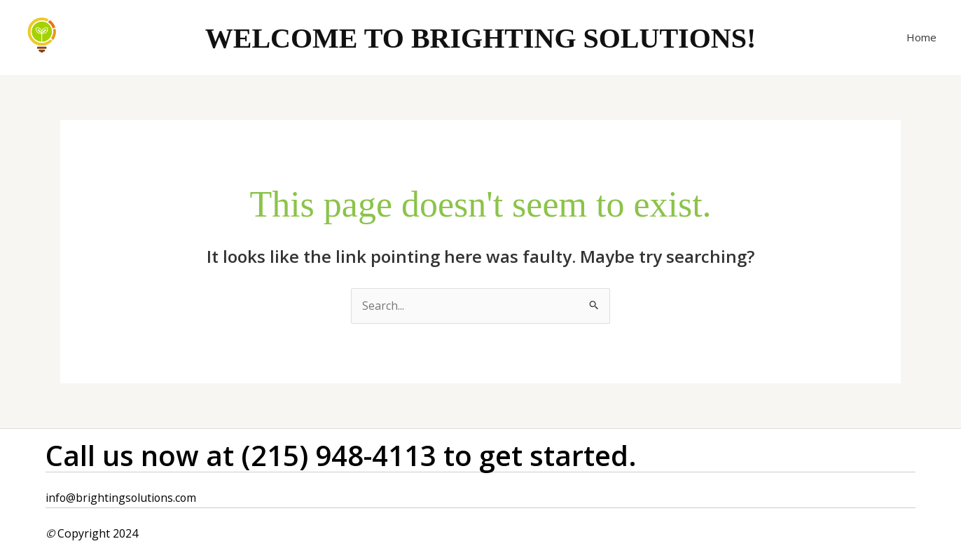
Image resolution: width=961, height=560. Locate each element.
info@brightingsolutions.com (122, 497)
